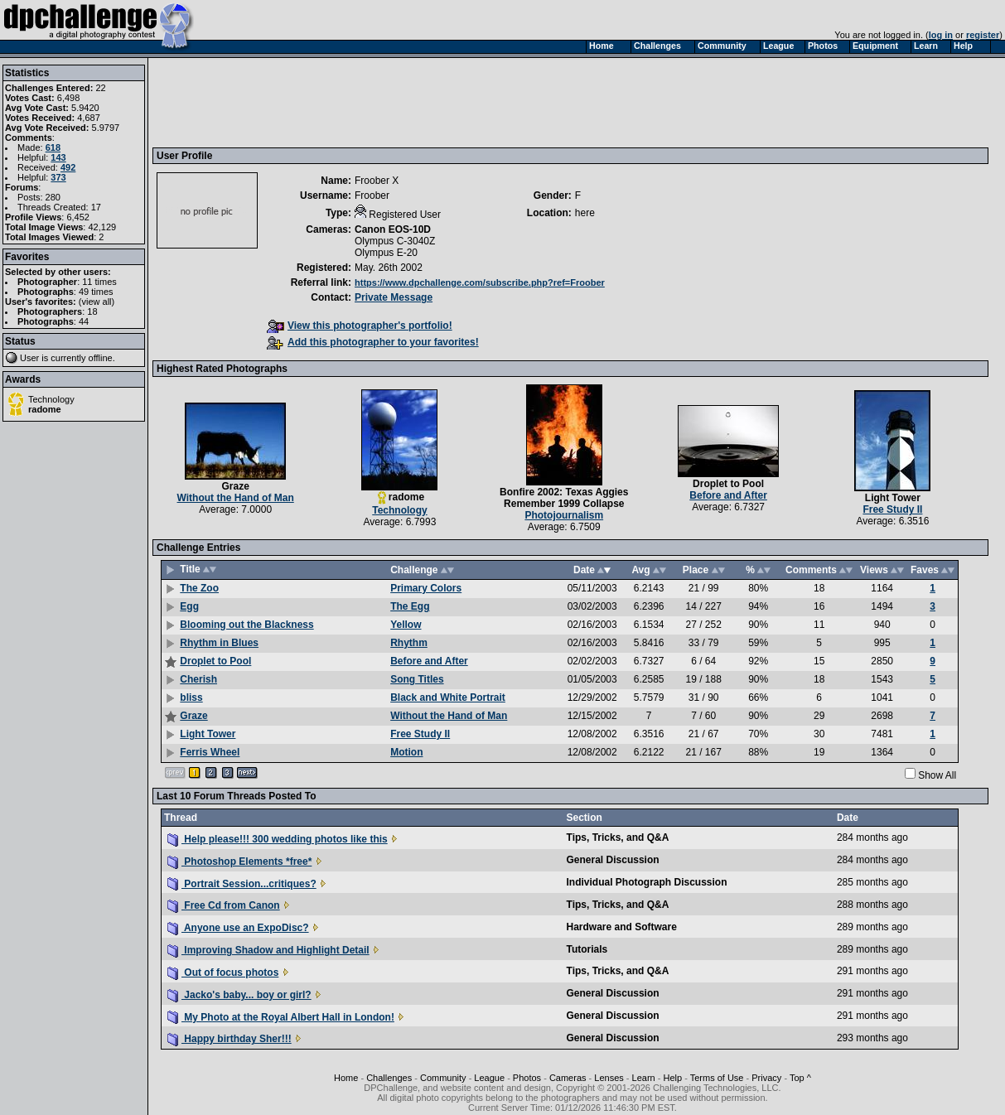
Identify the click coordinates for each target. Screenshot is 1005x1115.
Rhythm (409, 643)
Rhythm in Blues (219, 643)
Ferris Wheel (209, 752)
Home (346, 1078)
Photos (527, 1078)
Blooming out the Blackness (246, 624)
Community (443, 1078)
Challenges (389, 1078)
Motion (406, 752)
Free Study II (892, 509)
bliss (191, 697)
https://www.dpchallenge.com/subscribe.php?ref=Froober (480, 282)
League (489, 1078)
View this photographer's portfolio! (359, 325)
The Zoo (199, 588)
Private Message (393, 297)
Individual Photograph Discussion (647, 882)
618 (53, 147)
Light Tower (892, 498)
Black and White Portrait (447, 697)
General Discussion (613, 860)
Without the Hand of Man (235, 498)
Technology (51, 399)
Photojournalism (563, 515)
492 (67, 167)
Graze (235, 486)
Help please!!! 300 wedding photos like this (277, 839)
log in (941, 35)
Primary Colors (425, 588)
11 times (99, 282)
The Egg (409, 606)
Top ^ (800, 1078)
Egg (189, 606)
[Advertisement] (458, 102)
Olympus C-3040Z (395, 241)
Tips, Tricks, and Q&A (618, 837)
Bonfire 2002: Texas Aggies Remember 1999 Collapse (564, 497)
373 (58, 177)
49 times (96, 292)
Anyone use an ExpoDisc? (238, 928)
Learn (643, 1078)
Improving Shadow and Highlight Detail (268, 950)
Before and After (728, 495)
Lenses (608, 1078)
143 (58, 157)
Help (672, 1078)
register (982, 35)
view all (97, 302)
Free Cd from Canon (223, 905)
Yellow (405, 624)
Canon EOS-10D (393, 229)
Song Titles (416, 679)
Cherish (198, 679)
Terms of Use (717, 1078)
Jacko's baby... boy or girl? (239, 995)
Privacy (766, 1078)
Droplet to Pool (728, 484)
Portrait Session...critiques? (241, 884)
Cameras (568, 1078)
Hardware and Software (622, 927)
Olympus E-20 (386, 252)
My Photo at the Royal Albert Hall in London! (280, 1017)
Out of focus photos (222, 972)
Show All (937, 775)
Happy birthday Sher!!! (229, 1039)
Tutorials (587, 949)
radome (44, 409)
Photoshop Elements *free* (239, 861)
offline (101, 358)
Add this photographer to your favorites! (373, 342)
